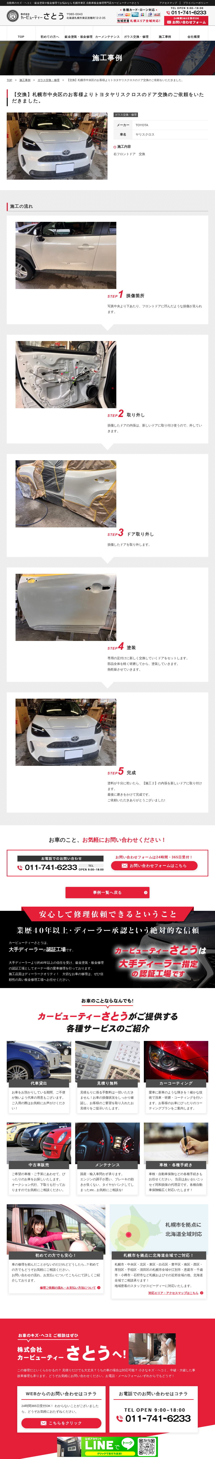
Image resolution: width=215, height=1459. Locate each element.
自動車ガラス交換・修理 (26, 1331)
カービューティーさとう (100, 1454)
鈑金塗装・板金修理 (78, 36)
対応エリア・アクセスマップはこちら (171, 1090)
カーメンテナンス (107, 36)
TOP (21, 36)
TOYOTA (142, 125)
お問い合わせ (19, 1374)
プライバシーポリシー (195, 2)
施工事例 (165, 36)
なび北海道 (15, 1440)
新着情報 (16, 1367)
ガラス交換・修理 (136, 36)
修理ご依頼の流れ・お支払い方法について (65, 1085)
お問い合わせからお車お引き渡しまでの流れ (38, 1317)
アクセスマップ (168, 2)
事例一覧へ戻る (107, 690)
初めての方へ (50, 36)
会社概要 (193, 36)
